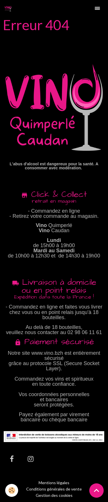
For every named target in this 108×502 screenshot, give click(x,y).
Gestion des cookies (54, 495)
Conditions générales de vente (54, 489)
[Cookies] (11, 490)
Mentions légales (54, 482)
